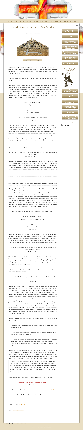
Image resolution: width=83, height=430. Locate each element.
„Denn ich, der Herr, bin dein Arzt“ (45, 389)
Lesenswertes (56, 21)
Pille (20, 416)
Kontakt (73, 21)
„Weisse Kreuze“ (22, 404)
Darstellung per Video (24, 21)
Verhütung (43, 416)
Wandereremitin (37, 33)
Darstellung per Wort (41, 21)
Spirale (30, 416)
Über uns (65, 21)
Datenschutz (47, 427)
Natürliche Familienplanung (12, 416)
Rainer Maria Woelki (25, 416)
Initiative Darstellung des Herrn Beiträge (18, 410)
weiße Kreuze (47, 416)
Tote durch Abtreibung (34, 416)
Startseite (10, 21)
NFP (18, 416)
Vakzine (40, 416)
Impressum (35, 427)
